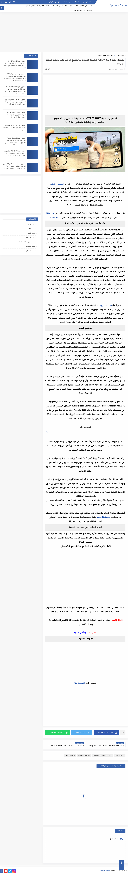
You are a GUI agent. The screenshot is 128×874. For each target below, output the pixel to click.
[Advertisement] (64, 32)
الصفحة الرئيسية (88, 2)
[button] (106, 732)
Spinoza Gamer (119, 5)
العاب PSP (40, 6)
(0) (47, 69)
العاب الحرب (73, 6)
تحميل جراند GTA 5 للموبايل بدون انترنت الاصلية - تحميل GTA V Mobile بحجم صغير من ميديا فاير (14, 166)
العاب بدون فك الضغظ (83, 11)
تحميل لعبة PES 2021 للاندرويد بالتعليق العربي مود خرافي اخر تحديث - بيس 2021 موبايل (14, 153)
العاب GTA (50, 6)
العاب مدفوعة (29, 6)
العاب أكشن (31, 233)
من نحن (57, 2)
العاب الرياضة (30, 238)
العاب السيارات (61, 6)
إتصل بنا (64, 2)
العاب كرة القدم (86, 6)
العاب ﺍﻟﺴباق (30, 251)
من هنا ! (50, 213)
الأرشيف (50, 2)
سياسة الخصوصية (75, 2)
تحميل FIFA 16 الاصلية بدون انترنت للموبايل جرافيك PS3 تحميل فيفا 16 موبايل (15, 115)
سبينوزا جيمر (57, 184)
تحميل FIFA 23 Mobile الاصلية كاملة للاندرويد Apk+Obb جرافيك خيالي (14, 128)
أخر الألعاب (120, 56)
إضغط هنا (79, 683)
